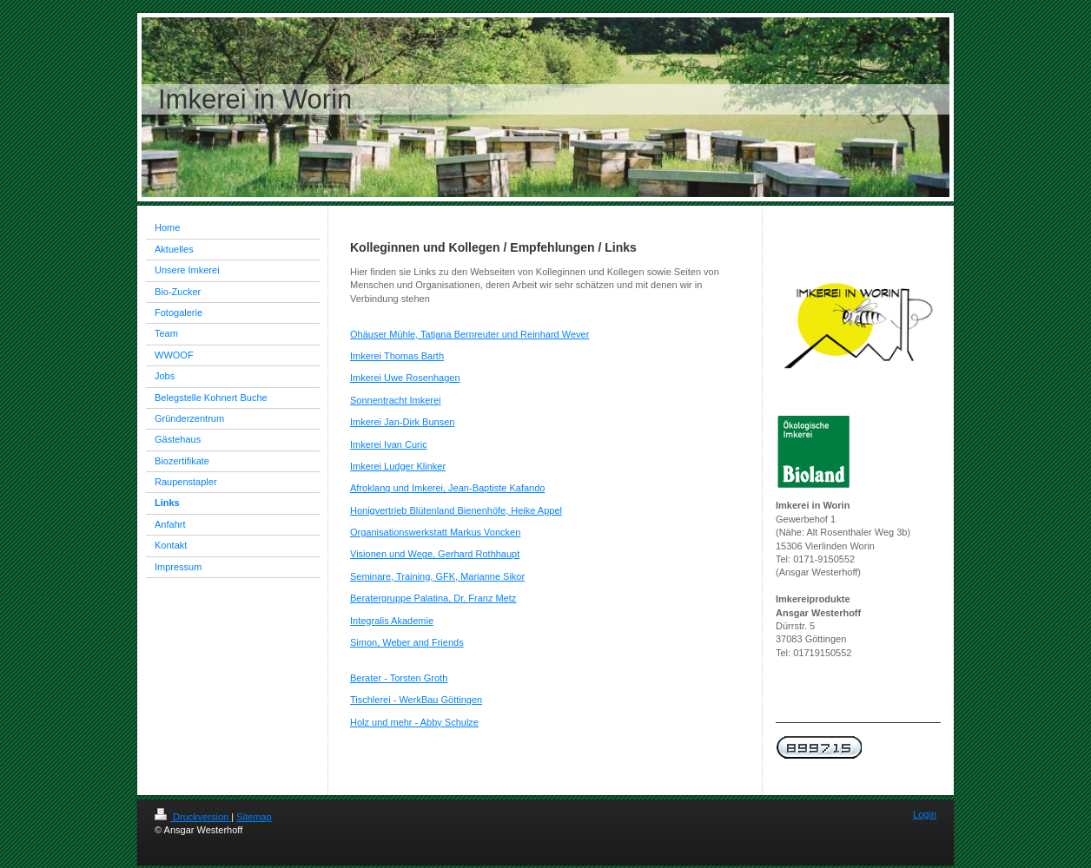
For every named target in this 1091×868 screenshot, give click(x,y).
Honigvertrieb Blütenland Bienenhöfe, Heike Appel (456, 510)
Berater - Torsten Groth (398, 678)
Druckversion (193, 817)
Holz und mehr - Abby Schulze (414, 722)
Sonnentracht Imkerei (395, 400)
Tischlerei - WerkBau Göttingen (416, 699)
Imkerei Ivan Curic (388, 444)
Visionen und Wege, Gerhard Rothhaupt (434, 554)
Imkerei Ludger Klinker (398, 466)
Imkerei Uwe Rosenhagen (405, 377)
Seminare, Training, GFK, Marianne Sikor (437, 576)
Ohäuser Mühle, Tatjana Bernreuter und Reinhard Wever (469, 334)
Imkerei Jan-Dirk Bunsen (402, 422)
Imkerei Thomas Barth (397, 356)
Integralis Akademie (391, 620)
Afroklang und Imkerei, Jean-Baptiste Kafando (447, 488)
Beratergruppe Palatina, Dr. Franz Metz (433, 598)
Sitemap (253, 817)
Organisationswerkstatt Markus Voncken (435, 532)
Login (924, 814)
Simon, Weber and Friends (407, 642)
